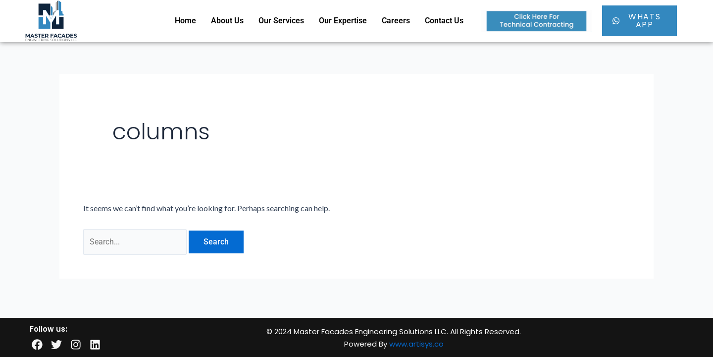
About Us (227, 20)
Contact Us (444, 20)
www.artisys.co (416, 344)
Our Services (281, 20)
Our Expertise (343, 20)
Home (185, 20)
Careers (396, 20)
